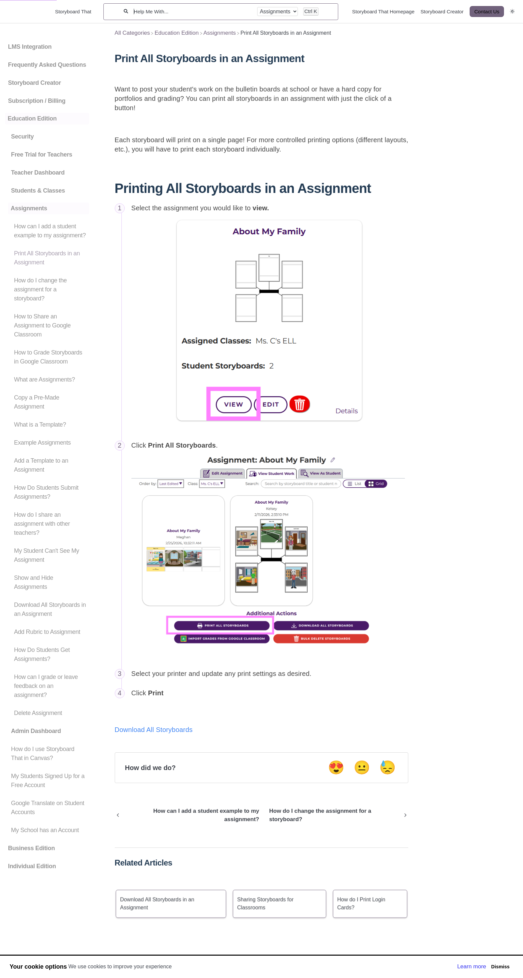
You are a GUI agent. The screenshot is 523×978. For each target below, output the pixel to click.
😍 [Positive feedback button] (336, 767)
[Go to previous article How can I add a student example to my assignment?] (189, 815)
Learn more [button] (471, 966)
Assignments (29, 208)
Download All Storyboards (154, 729)
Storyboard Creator (34, 82)
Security (22, 136)
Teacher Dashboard (38, 172)
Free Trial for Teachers (41, 154)
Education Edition (32, 118)
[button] (512, 11)
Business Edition (31, 848)
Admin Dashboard (36, 731)
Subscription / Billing (36, 100)
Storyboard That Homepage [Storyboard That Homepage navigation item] (383, 11)
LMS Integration (30, 46)
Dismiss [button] (500, 966)
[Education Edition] (176, 33)
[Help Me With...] (192, 11)
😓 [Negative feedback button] (387, 767)
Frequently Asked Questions (47, 64)
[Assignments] (219, 33)
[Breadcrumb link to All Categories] (132, 33)
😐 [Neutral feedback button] (362, 767)
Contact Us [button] (486, 11)
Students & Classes (38, 190)
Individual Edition (32, 866)
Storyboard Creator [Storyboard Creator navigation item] (442, 11)
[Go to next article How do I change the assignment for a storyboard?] (336, 815)
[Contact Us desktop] (487, 11)
